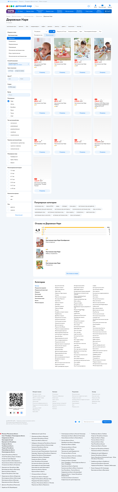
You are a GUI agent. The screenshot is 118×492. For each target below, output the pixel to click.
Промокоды (35, 401)
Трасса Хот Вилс (58, 336)
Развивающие (12, 47)
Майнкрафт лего (77, 328)
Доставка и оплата (37, 394)
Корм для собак (95, 399)
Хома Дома (57, 304)
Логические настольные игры (16, 50)
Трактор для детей (59, 347)
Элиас (94, 326)
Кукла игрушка (96, 337)
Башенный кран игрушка (60, 345)
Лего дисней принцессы (98, 298)
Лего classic (95, 297)
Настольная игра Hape (53, 252)
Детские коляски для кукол (99, 346)
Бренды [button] (37, 286)
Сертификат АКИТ (37, 408)
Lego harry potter (78, 334)
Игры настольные (97, 300)
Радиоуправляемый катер (61, 353)
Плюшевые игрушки (97, 352)
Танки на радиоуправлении (61, 340)
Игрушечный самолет (60, 342)
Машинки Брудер (59, 308)
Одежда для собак (96, 401)
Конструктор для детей (79, 326)
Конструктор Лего (78, 322)
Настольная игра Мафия (98, 330)
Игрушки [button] (37, 292)
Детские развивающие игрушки (62, 357)
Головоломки (12, 41)
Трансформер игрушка (79, 317)
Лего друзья (76, 341)
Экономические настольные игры (18, 56)
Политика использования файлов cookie (40, 405)
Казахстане (19, 423)
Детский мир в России (11, 423)
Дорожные (39, 16)
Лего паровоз (77, 347)
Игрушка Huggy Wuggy (79, 309)
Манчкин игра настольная (99, 302)
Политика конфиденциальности (40, 403)
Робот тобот (58, 291)
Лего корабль (77, 362)
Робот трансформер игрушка (61, 366)
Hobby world (96, 306)
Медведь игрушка (97, 354)
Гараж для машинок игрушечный (62, 343)
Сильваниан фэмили (59, 289)
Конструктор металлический (80, 354)
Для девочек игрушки (60, 358)
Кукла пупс (95, 343)
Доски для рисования (98, 308)
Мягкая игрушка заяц (97, 365)
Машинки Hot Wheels (60, 327)
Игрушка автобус (59, 349)
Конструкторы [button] (39, 296)
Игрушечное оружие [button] (40, 288)
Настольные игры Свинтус (99, 328)
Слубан (94, 285)
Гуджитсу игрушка (59, 302)
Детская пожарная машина (61, 351)
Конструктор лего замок (98, 287)
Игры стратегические (14, 53)
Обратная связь (36, 409)
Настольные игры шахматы (99, 315)
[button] (108, 11)
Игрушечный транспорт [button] (41, 290)
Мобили (57, 360)
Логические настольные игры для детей (100, 320)
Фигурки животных (78, 304)
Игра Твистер (96, 312)
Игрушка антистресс (60, 364)
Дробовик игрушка (59, 315)
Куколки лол (96, 335)
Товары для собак (96, 397)
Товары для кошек (96, 394)
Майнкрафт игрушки (78, 289)
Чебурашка (76, 319)
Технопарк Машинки (60, 298)
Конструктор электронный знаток (82, 360)
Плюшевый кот (96, 358)
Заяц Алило (57, 300)
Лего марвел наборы (78, 339)
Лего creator (77, 356)
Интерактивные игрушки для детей (82, 291)
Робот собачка (77, 301)
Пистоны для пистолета (60, 321)
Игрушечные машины (79, 287)
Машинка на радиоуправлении (62, 328)
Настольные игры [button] (39, 298)
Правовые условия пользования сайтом (26, 420)
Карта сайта (35, 411)
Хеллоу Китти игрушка (79, 321)
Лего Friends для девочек (80, 366)
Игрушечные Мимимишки (80, 315)
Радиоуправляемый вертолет (61, 332)
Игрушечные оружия (60, 323)
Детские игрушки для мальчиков (62, 362)
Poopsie (57, 310)
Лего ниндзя (77, 324)
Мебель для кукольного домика (100, 350)
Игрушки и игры (12, 32)
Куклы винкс (96, 348)
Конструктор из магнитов (80, 343)
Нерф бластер (58, 313)
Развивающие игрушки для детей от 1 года (82, 307)
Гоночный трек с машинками (61, 334)
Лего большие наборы (98, 289)
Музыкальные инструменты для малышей (81, 294)
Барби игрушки (96, 339)
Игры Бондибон (96, 324)
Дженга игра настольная (98, 310)
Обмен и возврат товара (38, 397)
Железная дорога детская (61, 330)
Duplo (75, 337)
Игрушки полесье (59, 287)
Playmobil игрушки (59, 306)
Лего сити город (78, 330)
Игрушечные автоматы (60, 319)
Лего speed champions (79, 358)
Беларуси (25, 423)
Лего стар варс (77, 332)
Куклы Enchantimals (59, 285)
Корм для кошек (95, 396)
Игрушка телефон (78, 303)
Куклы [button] (36, 300)
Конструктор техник (78, 336)
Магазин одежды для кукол (99, 345)
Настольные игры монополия (99, 331)
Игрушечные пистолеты (60, 317)
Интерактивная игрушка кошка (100, 363)
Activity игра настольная (98, 313)
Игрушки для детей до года (80, 299)
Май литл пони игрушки (60, 297)
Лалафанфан (77, 311)
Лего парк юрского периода (80, 349)
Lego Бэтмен (77, 313)
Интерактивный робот (79, 285)
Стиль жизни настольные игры (100, 322)
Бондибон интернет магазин (61, 312)
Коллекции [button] (38, 294)
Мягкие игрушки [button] (39, 302)
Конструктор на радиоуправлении (101, 293)
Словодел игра (96, 317)
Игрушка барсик (96, 356)
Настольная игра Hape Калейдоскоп (58, 240)
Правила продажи (37, 399)
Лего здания (76, 364)
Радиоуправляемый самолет (61, 338)
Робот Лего (76, 352)
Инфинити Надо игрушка (61, 293)
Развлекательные (13, 44)
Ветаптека (94, 403)
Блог (73, 405)
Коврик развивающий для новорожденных (80, 297)
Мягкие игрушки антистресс (99, 360)
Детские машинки (59, 325)
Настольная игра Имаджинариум (100, 304)
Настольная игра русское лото (100, 333)
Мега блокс (95, 295)
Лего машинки (96, 291)
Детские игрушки (16, 16)
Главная (8, 16)
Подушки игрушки (97, 361)
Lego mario (76, 345)
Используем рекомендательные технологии (16, 422)
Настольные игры (28, 16)
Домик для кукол (97, 341)
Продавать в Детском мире (39, 396)
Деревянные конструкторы (80, 351)
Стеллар (57, 295)
